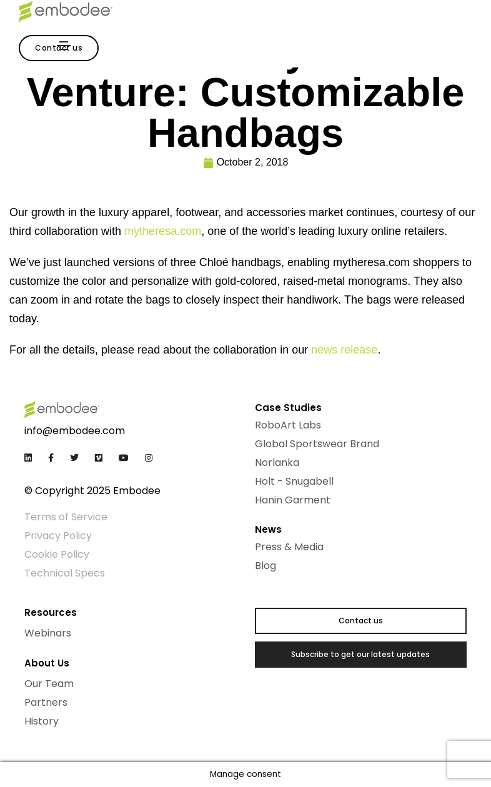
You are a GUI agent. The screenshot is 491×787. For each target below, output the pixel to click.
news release (344, 350)
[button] (360, 621)
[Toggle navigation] (64, 45)
